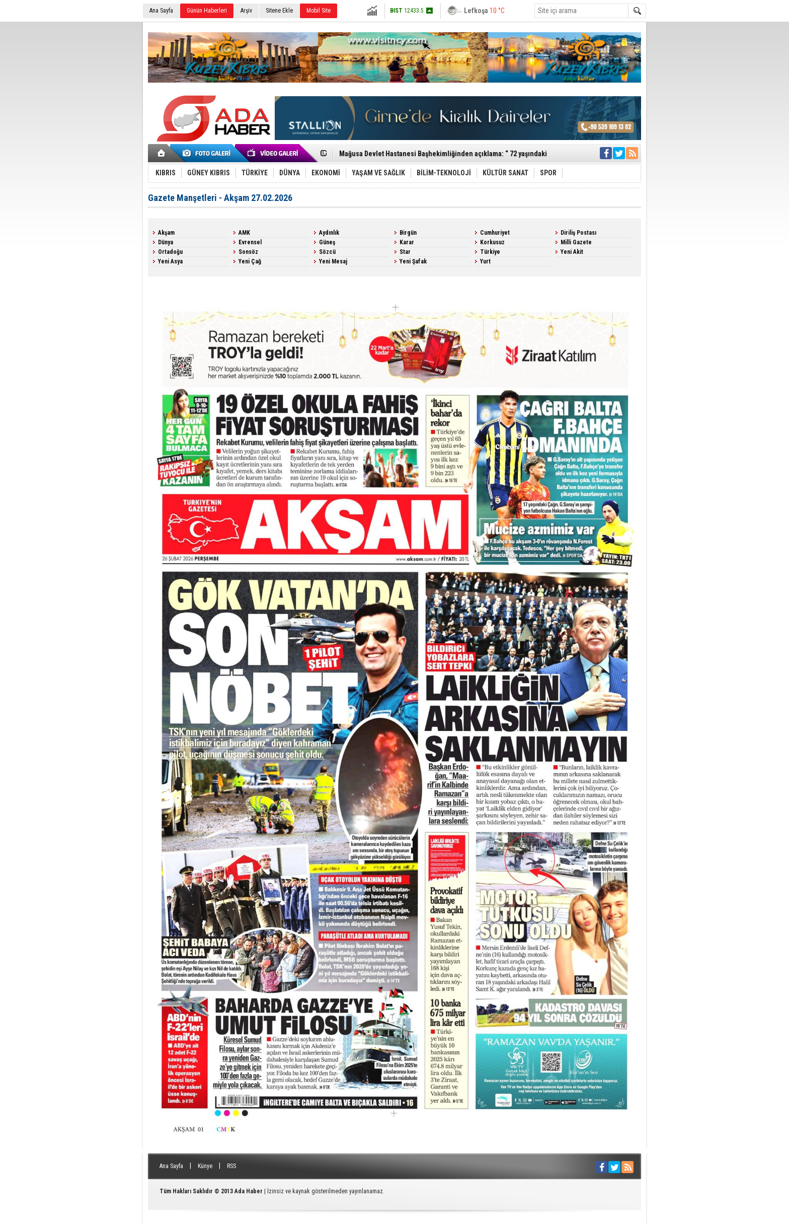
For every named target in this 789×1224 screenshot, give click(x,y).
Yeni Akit (572, 251)
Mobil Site (318, 10)
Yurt (485, 261)
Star (405, 251)
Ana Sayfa (161, 10)
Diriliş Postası (578, 232)
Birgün (408, 232)
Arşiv (246, 10)
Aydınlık (329, 232)
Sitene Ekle (279, 10)
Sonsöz (248, 251)
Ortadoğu (170, 251)
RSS (231, 1166)
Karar (407, 242)
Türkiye (490, 251)
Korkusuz (492, 242)
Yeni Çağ (250, 261)
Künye (205, 1166)
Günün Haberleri (207, 10)
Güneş (327, 242)
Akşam (166, 232)
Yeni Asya (170, 261)
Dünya (165, 242)
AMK (244, 232)
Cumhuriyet (495, 232)
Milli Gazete (576, 242)
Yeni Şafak (413, 261)
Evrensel (250, 242)
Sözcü (327, 251)
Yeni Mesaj (333, 261)
